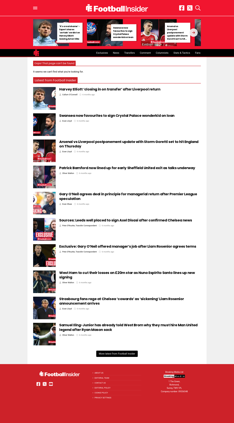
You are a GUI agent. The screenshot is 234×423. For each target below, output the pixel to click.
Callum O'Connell (69, 95)
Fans (197, 52)
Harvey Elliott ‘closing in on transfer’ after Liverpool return (109, 89)
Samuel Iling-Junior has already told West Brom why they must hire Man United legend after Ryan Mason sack (128, 327)
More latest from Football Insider (117, 353)
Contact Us (100, 383)
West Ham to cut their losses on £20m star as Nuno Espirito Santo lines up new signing (127, 275)
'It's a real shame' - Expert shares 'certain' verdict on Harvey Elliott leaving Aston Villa (69, 32)
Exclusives (102, 52)
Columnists (162, 52)
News (116, 52)
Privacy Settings (102, 398)
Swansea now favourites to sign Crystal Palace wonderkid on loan (123, 32)
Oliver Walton (68, 173)
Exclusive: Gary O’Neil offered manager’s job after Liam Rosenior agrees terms (127, 246)
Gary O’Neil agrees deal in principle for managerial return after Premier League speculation (128, 196)
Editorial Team (101, 378)
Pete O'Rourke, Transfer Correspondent (79, 226)
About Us (98, 373)
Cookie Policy (101, 393)
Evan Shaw (67, 204)
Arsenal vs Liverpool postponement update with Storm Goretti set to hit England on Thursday (177, 36)
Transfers (129, 52)
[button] (35, 8)
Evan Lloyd (67, 121)
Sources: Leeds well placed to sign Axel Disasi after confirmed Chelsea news (125, 220)
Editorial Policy (102, 388)
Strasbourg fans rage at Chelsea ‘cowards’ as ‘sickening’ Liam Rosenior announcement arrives (121, 301)
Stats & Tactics (181, 52)
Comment (145, 52)
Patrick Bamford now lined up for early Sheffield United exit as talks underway (127, 167)
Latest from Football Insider (55, 80)
